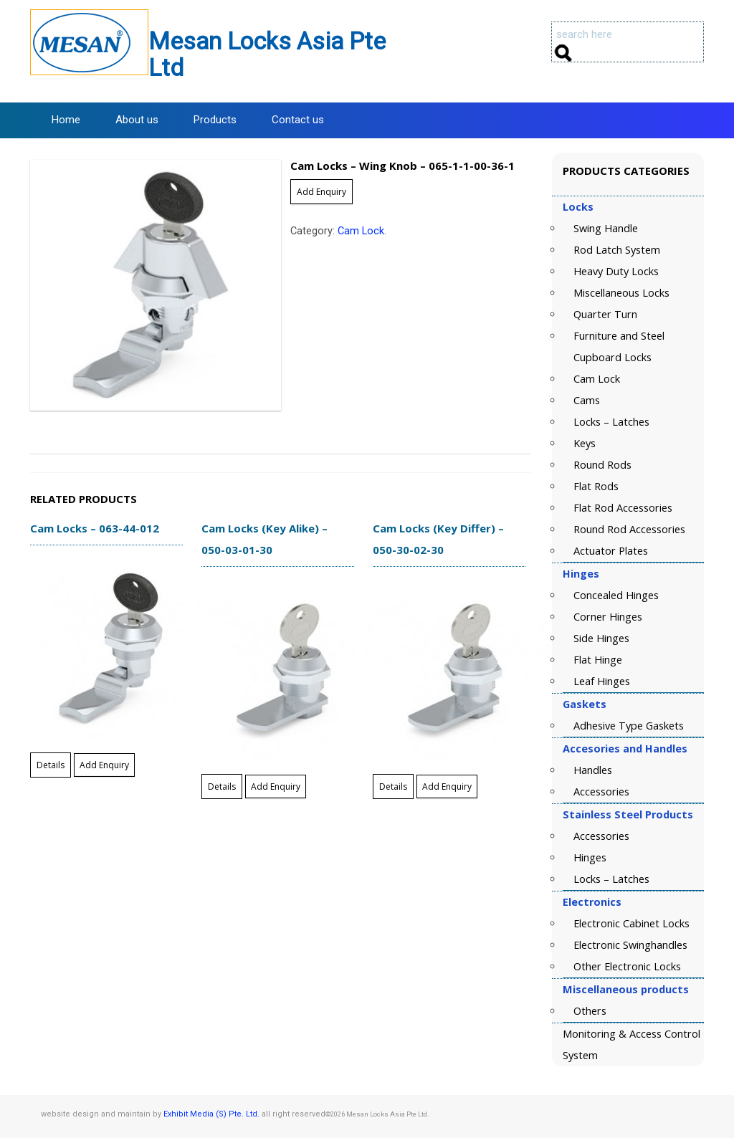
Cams (586, 400)
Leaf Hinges (601, 681)
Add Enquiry (321, 192)
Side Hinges (601, 638)
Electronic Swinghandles (630, 945)
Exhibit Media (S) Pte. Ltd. (211, 1114)
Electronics (592, 902)
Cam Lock (361, 231)
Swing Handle (605, 228)
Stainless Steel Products (628, 814)
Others (589, 1011)
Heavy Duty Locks (616, 271)
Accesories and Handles (625, 748)
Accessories (601, 791)
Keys (584, 443)
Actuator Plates (610, 551)
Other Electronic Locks (627, 966)
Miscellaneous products (626, 989)
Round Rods (602, 465)
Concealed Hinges (616, 595)
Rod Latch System (616, 250)
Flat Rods (596, 486)
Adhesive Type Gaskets (628, 725)
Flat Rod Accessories (622, 508)
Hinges (581, 573)
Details (51, 765)
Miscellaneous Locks (621, 293)
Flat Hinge (597, 659)
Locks (578, 207)
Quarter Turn (605, 314)
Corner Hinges (607, 616)
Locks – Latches (611, 422)
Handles (592, 770)
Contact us (298, 119)
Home (66, 119)
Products (215, 119)
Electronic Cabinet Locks (631, 923)
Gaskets (584, 704)
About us (136, 119)
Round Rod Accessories (629, 529)
